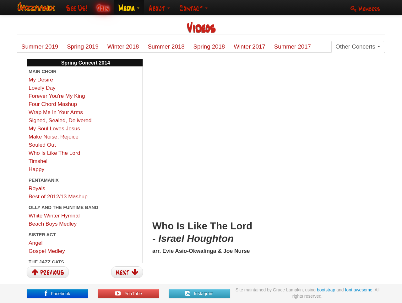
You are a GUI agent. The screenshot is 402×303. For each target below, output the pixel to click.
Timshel (38, 161)
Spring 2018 (209, 46)
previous (47, 271)
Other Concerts (357, 46)
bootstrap (326, 289)
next (127, 271)
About (159, 8)
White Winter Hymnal (54, 215)
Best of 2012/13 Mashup (58, 196)
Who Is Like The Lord (54, 153)
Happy (36, 169)
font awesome (358, 289)
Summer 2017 (292, 46)
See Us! (76, 8)
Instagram (199, 293)
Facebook (57, 293)
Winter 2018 (123, 46)
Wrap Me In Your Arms (56, 112)
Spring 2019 (83, 46)
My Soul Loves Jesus (54, 128)
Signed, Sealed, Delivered (60, 120)
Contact (193, 8)
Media (128, 8)
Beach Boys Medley (53, 224)
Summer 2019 (39, 46)
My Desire (41, 79)
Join (103, 8)
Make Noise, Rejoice (54, 136)
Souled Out (42, 145)
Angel (35, 243)
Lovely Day (42, 88)
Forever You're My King (57, 96)
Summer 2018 (166, 46)
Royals (37, 188)
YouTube (128, 293)
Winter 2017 (249, 46)
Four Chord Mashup (53, 104)
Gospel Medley (47, 251)
